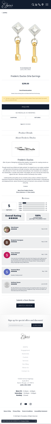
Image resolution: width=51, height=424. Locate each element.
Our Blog (25, 364)
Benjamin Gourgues (17, 240)
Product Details (25, 132)
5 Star (20, 203)
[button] (33, 4)
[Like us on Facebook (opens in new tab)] (21, 404)
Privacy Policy (16, 411)
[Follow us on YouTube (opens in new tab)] (26, 404)
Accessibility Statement (40, 411)
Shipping (13, 117)
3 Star (20, 206)
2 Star (20, 208)
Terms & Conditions (27, 411)
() (46, 203)
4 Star (20, 205)
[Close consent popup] (35, 421)
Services (25, 361)
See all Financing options (25, 90)
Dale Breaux (14, 227)
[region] (25, 42)
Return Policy (7, 411)
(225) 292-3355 (25, 69)
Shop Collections (20, 192)
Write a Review (25, 305)
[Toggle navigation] (47, 4)
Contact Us (25, 371)
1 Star (20, 210)
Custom (25, 357)
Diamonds (25, 354)
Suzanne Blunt (15, 270)
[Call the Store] (25, 385)
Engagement (25, 350)
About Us (25, 367)
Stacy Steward (15, 253)
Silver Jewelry (31, 192)
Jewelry (25, 347)
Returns (38, 117)
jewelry (5, 12)
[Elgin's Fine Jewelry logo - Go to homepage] (16, 4)
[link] (39, 4)
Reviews (25, 198)
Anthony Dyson (15, 282)
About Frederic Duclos (25, 137)
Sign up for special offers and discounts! (25, 320)
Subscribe (37, 325)
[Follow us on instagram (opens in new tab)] (30, 404)
